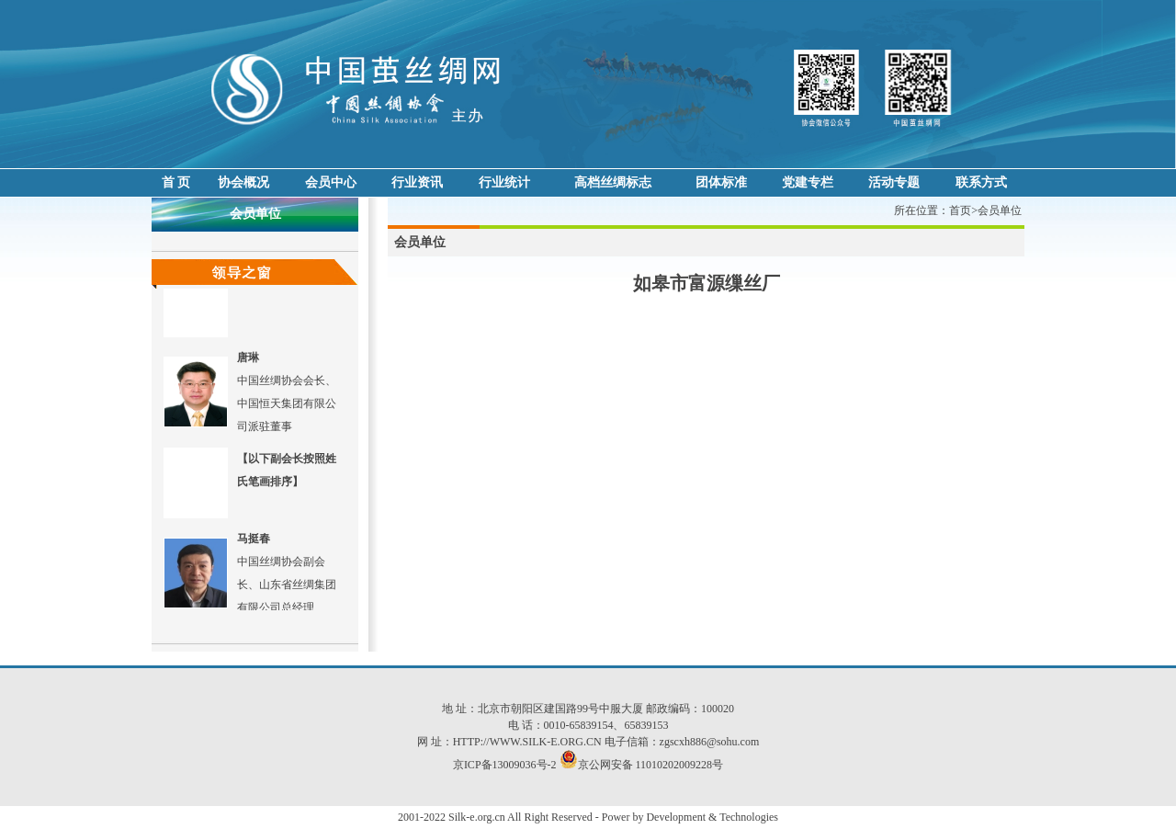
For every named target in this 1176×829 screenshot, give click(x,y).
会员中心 (330, 182)
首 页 (176, 182)
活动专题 (894, 182)
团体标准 (721, 182)
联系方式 (981, 182)
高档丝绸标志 (612, 182)
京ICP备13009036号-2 (505, 764)
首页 (960, 210)
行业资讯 (417, 182)
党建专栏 (807, 182)
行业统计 (504, 182)
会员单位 (1000, 210)
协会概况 (243, 182)
